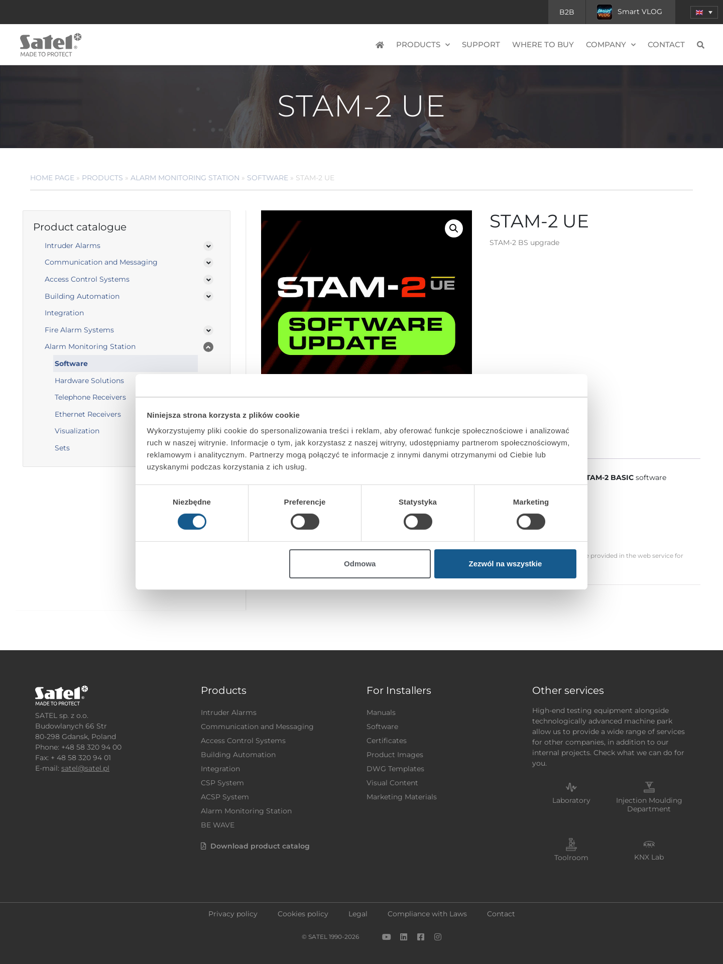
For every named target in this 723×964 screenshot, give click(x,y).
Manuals (381, 712)
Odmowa (360, 563)
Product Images (395, 754)
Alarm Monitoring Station (185, 177)
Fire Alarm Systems (79, 329)
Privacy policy (233, 913)
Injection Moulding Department (649, 804)
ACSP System (225, 796)
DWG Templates (395, 768)
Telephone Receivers (90, 397)
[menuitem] (704, 12)
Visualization (77, 430)
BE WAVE (217, 824)
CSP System (222, 782)
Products (423, 45)
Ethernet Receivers (88, 414)
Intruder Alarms (72, 245)
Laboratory (571, 800)
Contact (666, 44)
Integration (64, 312)
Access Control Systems (87, 279)
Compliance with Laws (427, 913)
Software (267, 177)
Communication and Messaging (101, 262)
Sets (62, 447)
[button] (454, 228)
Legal (358, 913)
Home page (52, 177)
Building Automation (82, 296)
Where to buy (543, 44)
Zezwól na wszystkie (505, 563)
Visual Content (392, 782)
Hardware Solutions (89, 380)
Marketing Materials (402, 796)
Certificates (387, 740)
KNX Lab (649, 857)
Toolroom (571, 857)
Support (481, 44)
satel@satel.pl (85, 768)
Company (611, 45)
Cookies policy (303, 913)
